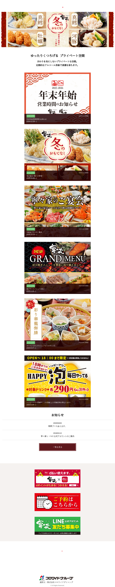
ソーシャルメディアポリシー (50, 565)
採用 (46, 560)
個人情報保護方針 (74, 560)
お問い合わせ (57, 560)
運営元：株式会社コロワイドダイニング (56, 581)
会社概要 (37, 560)
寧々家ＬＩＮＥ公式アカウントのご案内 (57, 436)
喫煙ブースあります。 (57, 426)
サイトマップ (71, 565)
